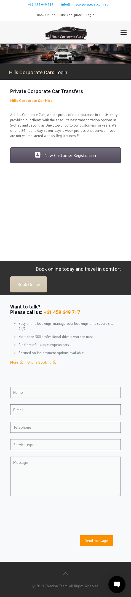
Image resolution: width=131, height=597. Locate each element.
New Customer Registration (65, 155)
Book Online (46, 15)
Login (90, 15)
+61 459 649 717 (41, 4)
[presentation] (52, 513)
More (14, 362)
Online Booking (39, 362)
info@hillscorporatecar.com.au (84, 4)
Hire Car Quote (71, 15)
